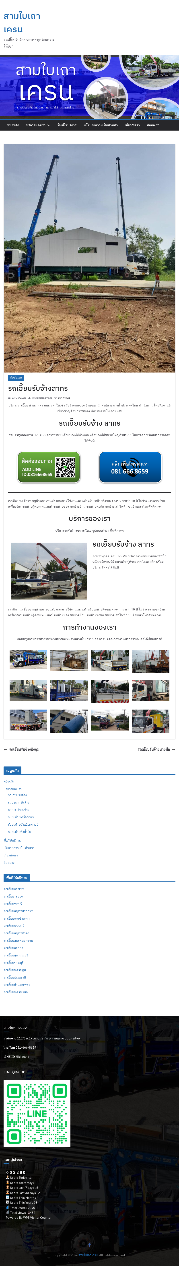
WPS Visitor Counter (37, 1218)
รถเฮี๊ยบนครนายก (16, 992)
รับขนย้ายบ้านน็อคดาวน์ (23, 824)
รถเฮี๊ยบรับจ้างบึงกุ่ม (21, 749)
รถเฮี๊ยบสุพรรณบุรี (16, 955)
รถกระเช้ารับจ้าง (18, 810)
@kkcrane (22, 1057)
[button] (47, 125)
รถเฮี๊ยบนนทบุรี (14, 926)
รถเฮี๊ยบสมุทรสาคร (16, 933)
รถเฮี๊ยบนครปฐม (15, 970)
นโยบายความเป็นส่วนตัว (101, 125)
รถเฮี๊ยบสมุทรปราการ (18, 911)
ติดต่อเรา (153, 125)
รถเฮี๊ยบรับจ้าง (17, 795)
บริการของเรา (35, 125)
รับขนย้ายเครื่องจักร (21, 817)
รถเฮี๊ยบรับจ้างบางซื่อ (156, 749)
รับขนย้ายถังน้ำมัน (19, 832)
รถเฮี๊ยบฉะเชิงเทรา (17, 918)
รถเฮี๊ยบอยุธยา (13, 948)
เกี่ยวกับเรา (132, 125)
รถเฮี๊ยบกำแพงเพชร (17, 985)
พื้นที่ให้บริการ (67, 125)
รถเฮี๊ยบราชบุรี (14, 962)
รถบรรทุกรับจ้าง (18, 802)
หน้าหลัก (13, 125)
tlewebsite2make (42, 397)
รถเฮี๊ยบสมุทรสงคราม (18, 940)
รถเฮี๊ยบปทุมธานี (15, 977)
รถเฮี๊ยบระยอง (13, 896)
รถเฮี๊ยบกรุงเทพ (14, 889)
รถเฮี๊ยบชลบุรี (13, 904)
